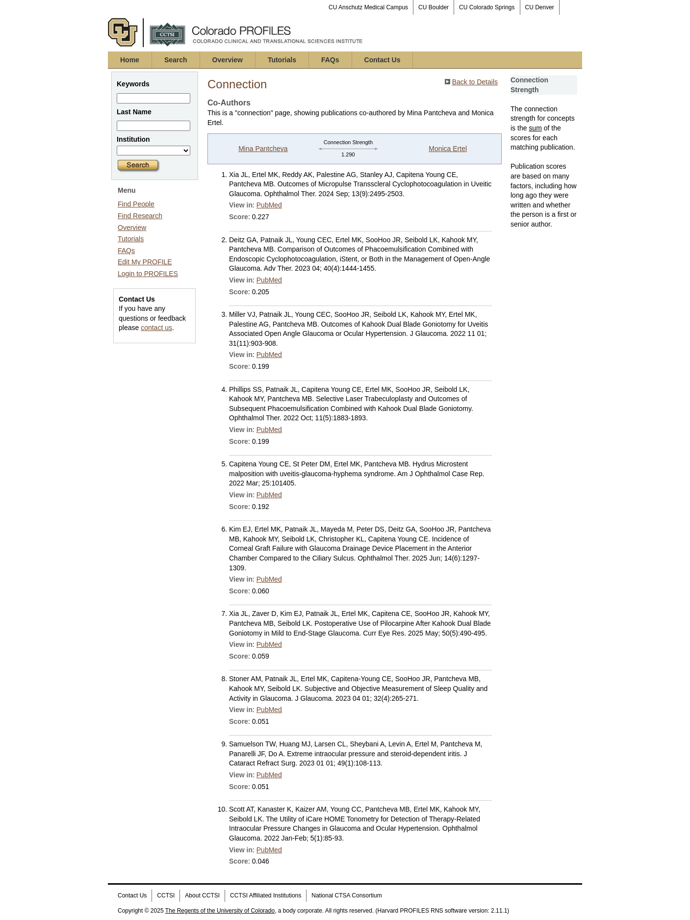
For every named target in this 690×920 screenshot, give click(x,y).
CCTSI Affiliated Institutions (265, 895)
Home (129, 60)
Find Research (140, 216)
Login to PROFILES (148, 274)
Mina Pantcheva (262, 149)
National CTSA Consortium (346, 895)
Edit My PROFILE (145, 262)
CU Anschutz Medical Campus (368, 7)
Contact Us (382, 60)
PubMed (269, 205)
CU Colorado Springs (486, 7)
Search (175, 60)
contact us (156, 328)
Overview (227, 60)
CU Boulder (433, 7)
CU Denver (539, 7)
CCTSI (166, 895)
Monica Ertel (448, 149)
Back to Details (475, 82)
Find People (136, 204)
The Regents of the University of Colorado (220, 910)
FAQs (330, 60)
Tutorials (282, 60)
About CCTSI (202, 895)
